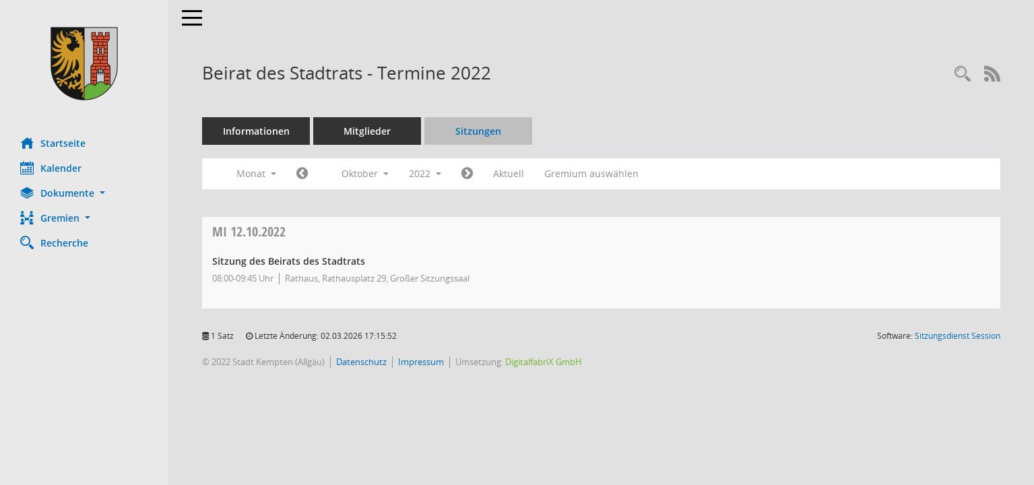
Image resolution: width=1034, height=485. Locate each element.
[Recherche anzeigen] (962, 74)
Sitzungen (478, 131)
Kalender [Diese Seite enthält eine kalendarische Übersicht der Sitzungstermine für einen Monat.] (51, 167)
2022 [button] (425, 173)
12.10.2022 (249, 231)
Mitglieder (367, 131)
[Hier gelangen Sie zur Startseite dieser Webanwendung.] (84, 64)
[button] (84, 193)
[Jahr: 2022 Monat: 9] (302, 174)
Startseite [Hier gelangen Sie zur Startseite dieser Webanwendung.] (53, 143)
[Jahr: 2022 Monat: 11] (467, 174)
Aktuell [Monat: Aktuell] (508, 173)
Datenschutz (361, 362)
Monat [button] (256, 173)
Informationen (256, 131)
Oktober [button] (365, 173)
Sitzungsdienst (957, 336)
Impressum (421, 362)
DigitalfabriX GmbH (543, 362)
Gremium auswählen (591, 173)
